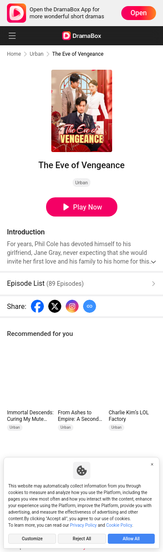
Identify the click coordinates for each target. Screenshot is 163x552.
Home (14, 54)
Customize (32, 538)
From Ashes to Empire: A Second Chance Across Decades (78, 416)
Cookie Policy (119, 525)
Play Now (87, 207)
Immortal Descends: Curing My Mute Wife (30, 416)
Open (138, 13)
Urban (36, 54)
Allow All (131, 538)
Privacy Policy (83, 525)
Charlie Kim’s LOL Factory (129, 416)
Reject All (82, 538)
